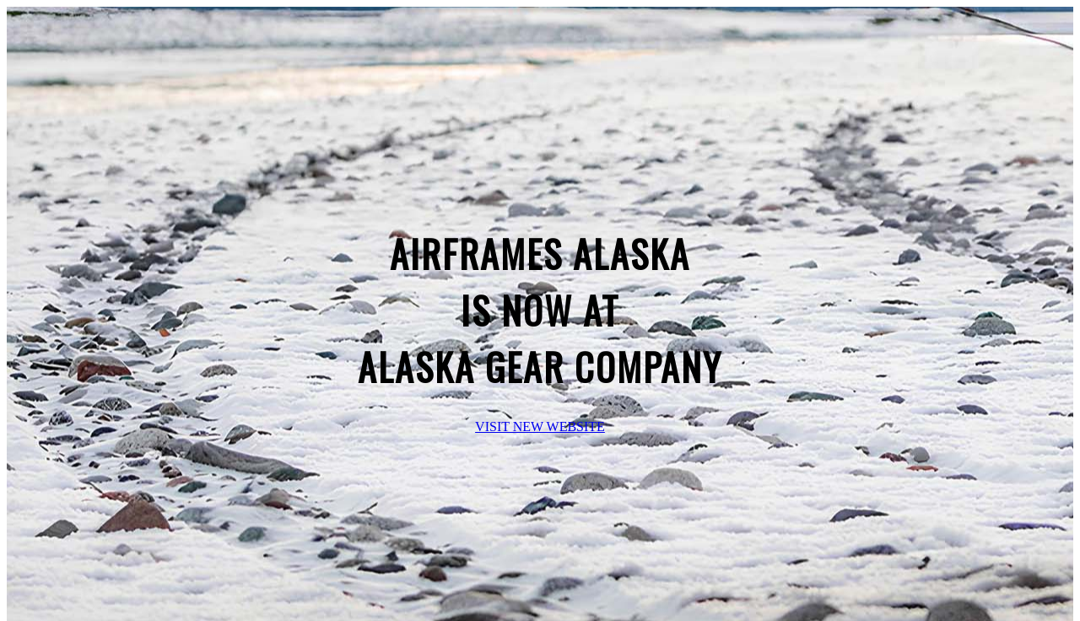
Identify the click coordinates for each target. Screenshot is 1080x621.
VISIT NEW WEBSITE (540, 426)
